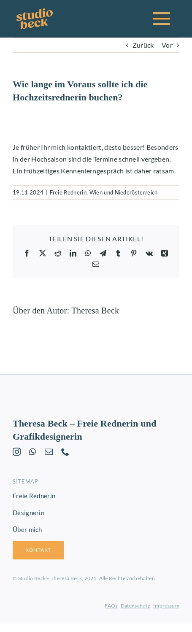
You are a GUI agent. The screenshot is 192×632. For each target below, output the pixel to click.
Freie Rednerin (68, 192)
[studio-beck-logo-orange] (34, 12)
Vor (167, 45)
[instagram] (17, 452)
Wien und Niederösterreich (123, 192)
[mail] (49, 452)
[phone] (65, 452)
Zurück (143, 45)
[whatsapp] (32, 452)
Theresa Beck (95, 310)
